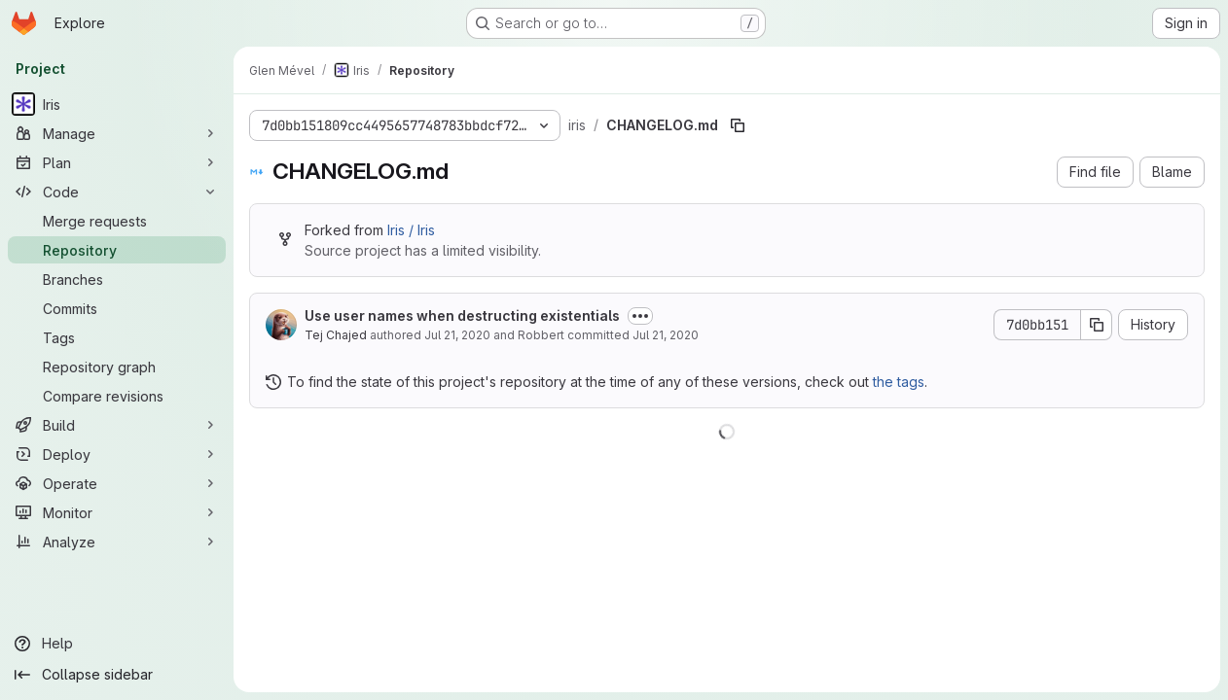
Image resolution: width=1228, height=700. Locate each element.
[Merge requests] (117, 220)
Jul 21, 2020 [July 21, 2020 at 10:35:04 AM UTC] (457, 335)
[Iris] (117, 104)
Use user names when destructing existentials (462, 315)
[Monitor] (117, 512)
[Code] (117, 191)
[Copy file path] (737, 125)
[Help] (117, 643)
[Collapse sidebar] (117, 674)
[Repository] (117, 249)
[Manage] (117, 133)
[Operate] (117, 483)
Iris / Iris (411, 230)
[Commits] (117, 308)
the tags (898, 381)
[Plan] (117, 162)
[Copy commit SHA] (1096, 324)
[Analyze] (117, 541)
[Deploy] (117, 454)
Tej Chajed (336, 335)
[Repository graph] (117, 366)
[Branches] (117, 279)
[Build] (117, 424)
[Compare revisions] (117, 395)
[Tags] (117, 337)
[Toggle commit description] (640, 316)
